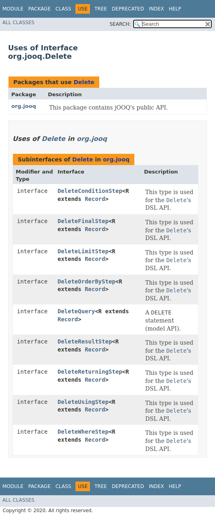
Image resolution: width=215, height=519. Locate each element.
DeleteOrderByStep (86, 281)
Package (39, 9)
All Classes (18, 22)
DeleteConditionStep (90, 191)
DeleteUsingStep (83, 402)
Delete (83, 82)
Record (95, 199)
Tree (100, 9)
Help (175, 9)
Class (63, 9)
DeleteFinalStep (83, 221)
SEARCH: (120, 24)
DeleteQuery (76, 311)
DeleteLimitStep (83, 251)
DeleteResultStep (85, 341)
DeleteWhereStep (83, 431)
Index (156, 9)
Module (12, 9)
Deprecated (128, 9)
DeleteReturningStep (90, 371)
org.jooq (23, 106)
